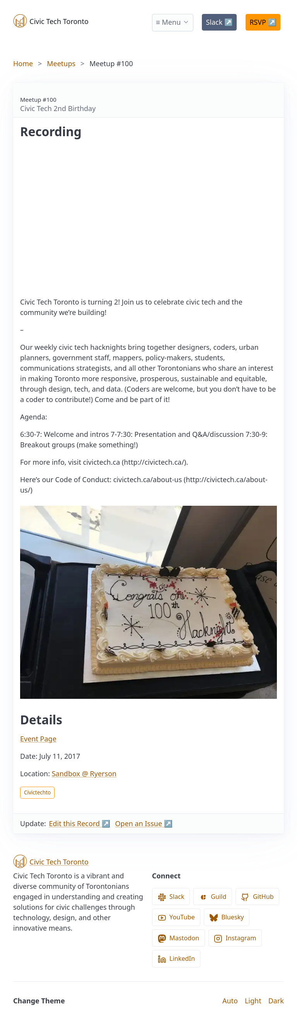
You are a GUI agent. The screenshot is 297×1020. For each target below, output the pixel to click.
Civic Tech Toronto (51, 21)
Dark (276, 1000)
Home (23, 63)
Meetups (61, 63)
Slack (219, 22)
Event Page (38, 738)
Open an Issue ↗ (144, 823)
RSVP (263, 22)
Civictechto (37, 792)
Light (253, 1000)
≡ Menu (168, 22)
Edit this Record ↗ (80, 823)
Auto (230, 1000)
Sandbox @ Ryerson (84, 773)
